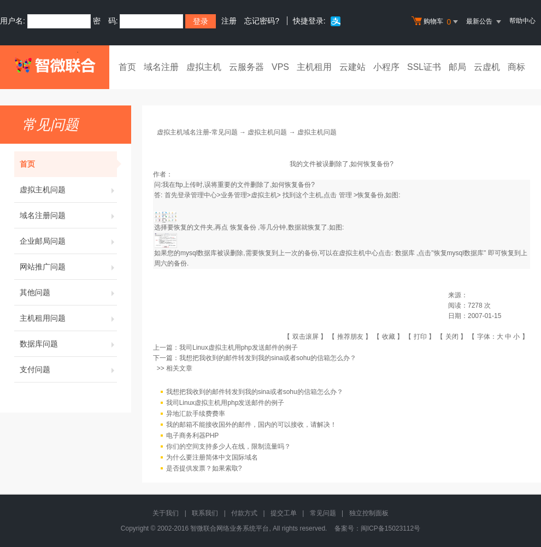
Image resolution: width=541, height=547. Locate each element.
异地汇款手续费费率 (195, 413)
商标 (516, 67)
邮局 (457, 67)
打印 (420, 336)
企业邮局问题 (68, 241)
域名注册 (161, 67)
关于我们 (165, 513)
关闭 (451, 336)
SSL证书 (424, 67)
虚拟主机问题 (68, 189)
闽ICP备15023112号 (390, 528)
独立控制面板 (369, 513)
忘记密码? (261, 20)
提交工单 (283, 513)
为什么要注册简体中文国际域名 (212, 457)
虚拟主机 (203, 67)
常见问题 (323, 513)
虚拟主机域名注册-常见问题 (197, 132)
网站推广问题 (68, 266)
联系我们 (205, 513)
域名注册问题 (68, 215)
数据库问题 (68, 343)
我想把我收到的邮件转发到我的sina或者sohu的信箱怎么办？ (267, 358)
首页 (127, 67)
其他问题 (68, 292)
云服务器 (246, 67)
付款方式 (244, 513)
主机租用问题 (68, 318)
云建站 (352, 67)
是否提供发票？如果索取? (204, 468)
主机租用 (314, 67)
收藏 (388, 336)
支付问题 (68, 369)
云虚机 (487, 67)
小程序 (386, 67)
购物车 (436, 21)
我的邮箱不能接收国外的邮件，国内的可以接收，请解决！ (251, 424)
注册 (229, 20)
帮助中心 (522, 21)
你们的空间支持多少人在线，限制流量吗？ (228, 446)
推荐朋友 (350, 336)
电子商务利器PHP (192, 435)
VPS (280, 67)
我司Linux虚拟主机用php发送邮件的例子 (238, 347)
